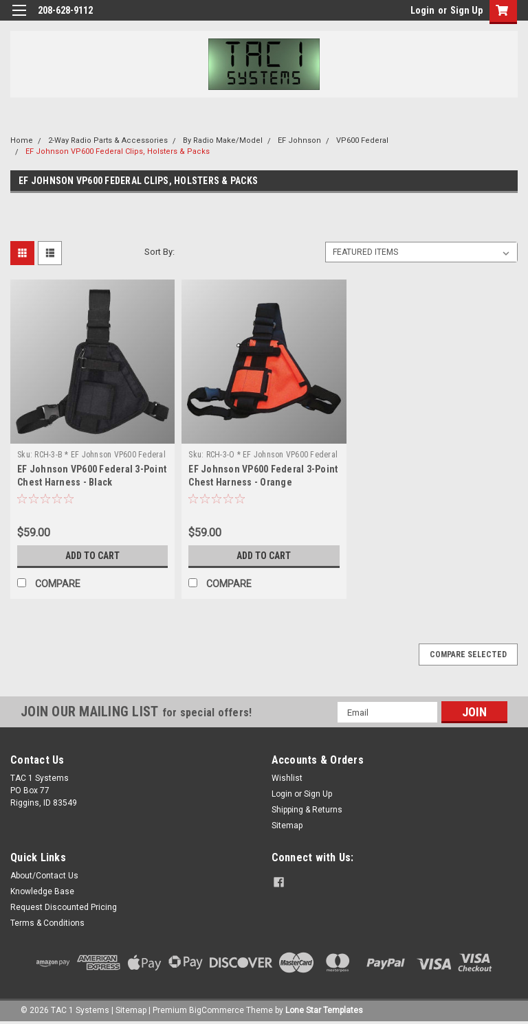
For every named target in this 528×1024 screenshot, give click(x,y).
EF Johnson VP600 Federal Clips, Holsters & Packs (117, 151)
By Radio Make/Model (223, 140)
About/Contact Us (44, 875)
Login (422, 10)
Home (21, 140)
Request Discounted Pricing (63, 907)
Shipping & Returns (307, 810)
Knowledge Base (42, 891)
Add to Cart (92, 555)
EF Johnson (299, 140)
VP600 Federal (362, 140)
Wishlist (287, 778)
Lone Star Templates (324, 1010)
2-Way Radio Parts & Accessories (108, 140)
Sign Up (466, 10)
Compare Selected (468, 654)
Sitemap (287, 825)
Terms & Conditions (47, 923)
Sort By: (159, 252)
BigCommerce (216, 1010)
